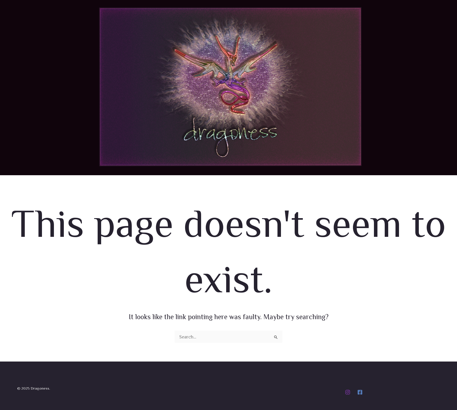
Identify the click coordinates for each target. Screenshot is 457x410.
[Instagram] (347, 392)
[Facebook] (360, 392)
